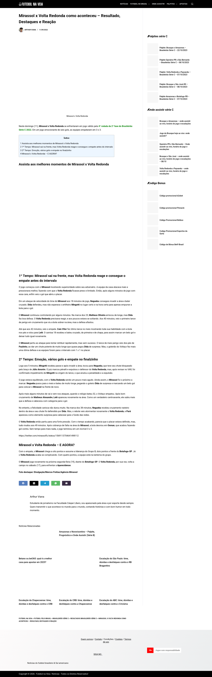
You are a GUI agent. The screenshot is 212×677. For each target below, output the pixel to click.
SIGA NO (98, 654)
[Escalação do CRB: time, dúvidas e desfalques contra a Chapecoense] (77, 584)
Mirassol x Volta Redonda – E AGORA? (38, 154)
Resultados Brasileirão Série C (83, 618)
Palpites (172, 4)
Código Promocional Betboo (171, 220)
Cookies (118, 639)
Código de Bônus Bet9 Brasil (172, 244)
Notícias (124, 4)
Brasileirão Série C (61, 618)
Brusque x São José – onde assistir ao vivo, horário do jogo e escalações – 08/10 (175, 159)
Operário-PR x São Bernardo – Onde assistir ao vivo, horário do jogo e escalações (175, 146)
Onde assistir (158, 4)
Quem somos (87, 639)
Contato (98, 639)
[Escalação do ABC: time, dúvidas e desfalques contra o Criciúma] (117, 584)
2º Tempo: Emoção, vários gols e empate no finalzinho (45, 150)
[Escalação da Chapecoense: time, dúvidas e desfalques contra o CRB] (37, 584)
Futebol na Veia (25, 618)
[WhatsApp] (55, 483)
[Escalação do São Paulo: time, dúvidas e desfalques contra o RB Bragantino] (117, 542)
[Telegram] (44, 483)
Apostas (183, 4)
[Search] (192, 4)
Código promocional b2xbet (171, 196)
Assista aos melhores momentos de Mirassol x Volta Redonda (49, 143)
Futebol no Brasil (140, 4)
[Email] (66, 483)
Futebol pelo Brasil (42, 618)
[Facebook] (23, 483)
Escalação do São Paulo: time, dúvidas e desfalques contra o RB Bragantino (115, 562)
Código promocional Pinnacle (172, 208)
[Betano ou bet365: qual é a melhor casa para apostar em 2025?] (37, 542)
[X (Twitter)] (34, 483)
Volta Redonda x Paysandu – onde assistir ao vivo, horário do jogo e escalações (174, 171)
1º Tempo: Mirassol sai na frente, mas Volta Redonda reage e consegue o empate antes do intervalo (66, 147)
